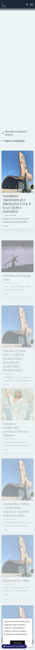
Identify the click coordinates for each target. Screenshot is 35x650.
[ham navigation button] (32, 5)
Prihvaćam (17, 643)
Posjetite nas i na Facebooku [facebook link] (14, 646)
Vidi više (5, 228)
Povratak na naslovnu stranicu (14, 133)
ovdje (6, 637)
